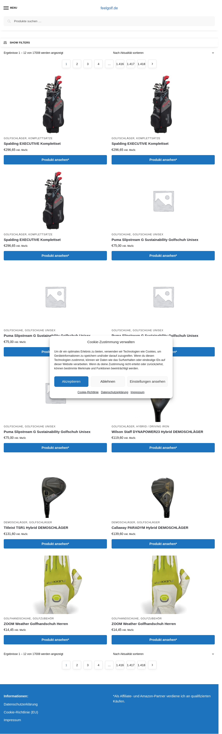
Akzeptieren (71, 381)
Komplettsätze (41, 138)
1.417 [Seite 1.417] (131, 64)
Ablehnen (107, 381)
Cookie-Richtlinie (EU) (21, 712)
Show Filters (16, 42)
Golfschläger (15, 138)
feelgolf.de (109, 8)
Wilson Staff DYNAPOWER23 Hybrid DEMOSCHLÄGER (157, 432)
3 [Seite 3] (88, 64)
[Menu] (11, 8)
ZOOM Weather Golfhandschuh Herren (36, 624)
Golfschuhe (121, 234)
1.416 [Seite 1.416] (120, 64)
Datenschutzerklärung (114, 392)
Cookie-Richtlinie (87, 392)
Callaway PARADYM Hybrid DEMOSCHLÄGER (150, 528)
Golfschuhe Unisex (148, 234)
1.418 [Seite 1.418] (141, 64)
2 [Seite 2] (77, 64)
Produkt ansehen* (55, 160)
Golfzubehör (43, 618)
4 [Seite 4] (98, 64)
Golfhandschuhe (17, 618)
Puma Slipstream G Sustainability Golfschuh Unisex (155, 240)
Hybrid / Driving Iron (152, 426)
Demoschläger (15, 522)
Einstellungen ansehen (147, 381)
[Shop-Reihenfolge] (164, 53)
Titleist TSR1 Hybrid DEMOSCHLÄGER (36, 528)
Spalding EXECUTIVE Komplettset (32, 143)
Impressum (137, 392)
